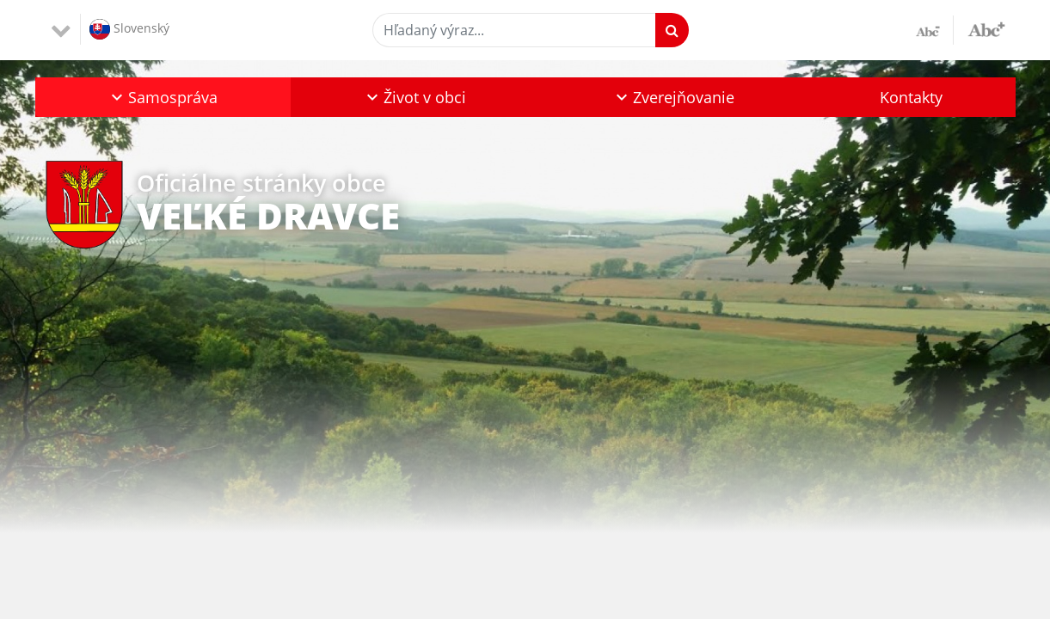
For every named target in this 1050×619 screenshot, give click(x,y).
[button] (163, 97)
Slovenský (129, 29)
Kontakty (911, 97)
